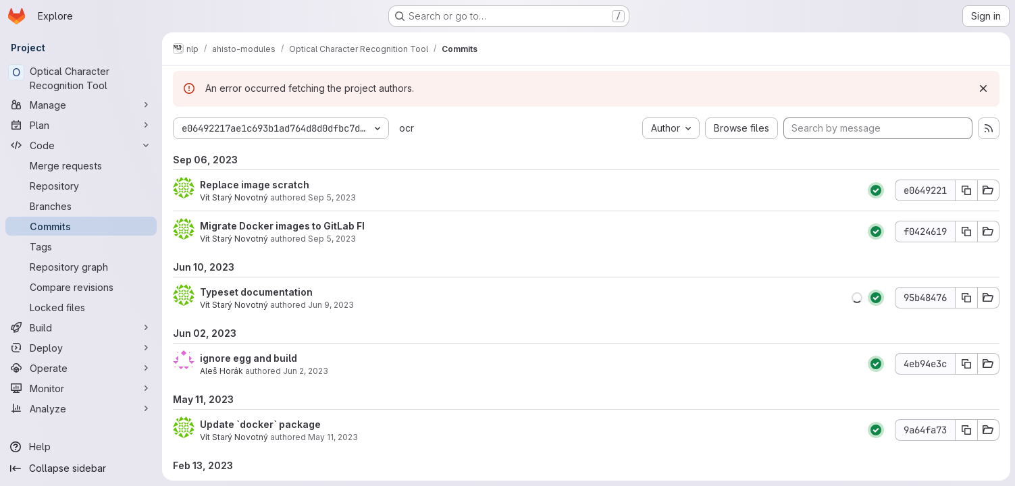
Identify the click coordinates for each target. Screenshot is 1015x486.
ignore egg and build (248, 358)
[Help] (81, 446)
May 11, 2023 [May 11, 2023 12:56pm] (333, 437)
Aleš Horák (221, 371)
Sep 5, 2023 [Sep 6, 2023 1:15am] (332, 239)
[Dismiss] (982, 88)
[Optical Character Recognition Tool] (81, 78)
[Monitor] (81, 388)
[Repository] (81, 185)
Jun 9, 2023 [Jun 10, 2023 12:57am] (331, 305)
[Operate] (81, 367)
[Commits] (81, 226)
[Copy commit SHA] (966, 190)
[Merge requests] (81, 165)
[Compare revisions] (81, 286)
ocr (406, 128)
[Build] (81, 327)
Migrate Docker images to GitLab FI (282, 226)
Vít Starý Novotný (234, 197)
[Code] (81, 145)
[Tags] (81, 246)
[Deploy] (81, 347)
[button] (856, 297)
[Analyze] (81, 408)
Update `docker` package (260, 424)
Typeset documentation (256, 292)
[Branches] (81, 205)
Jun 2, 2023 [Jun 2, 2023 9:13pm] (305, 371)
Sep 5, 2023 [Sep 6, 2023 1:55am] (332, 197)
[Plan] (81, 124)
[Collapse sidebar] (81, 468)
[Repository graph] (81, 266)
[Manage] (81, 104)
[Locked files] (81, 307)
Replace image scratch (254, 184)
